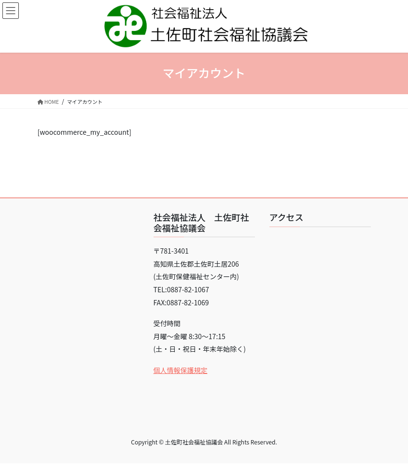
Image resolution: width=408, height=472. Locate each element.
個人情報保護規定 (181, 370)
